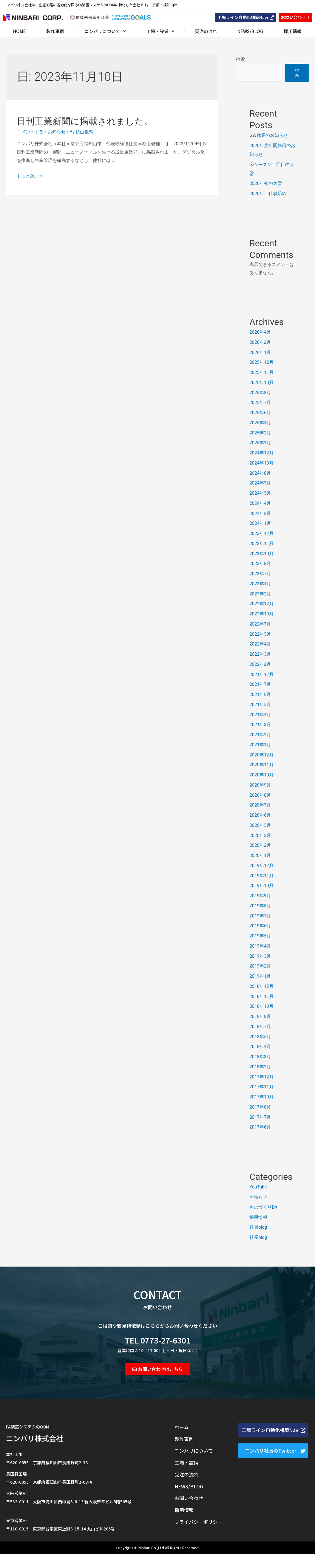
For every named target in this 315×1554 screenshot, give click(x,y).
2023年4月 (260, 583)
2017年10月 (261, 1097)
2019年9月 (260, 895)
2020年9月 (260, 785)
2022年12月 (261, 603)
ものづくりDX (263, 1207)
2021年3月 (260, 724)
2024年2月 (260, 513)
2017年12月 (261, 1077)
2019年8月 (260, 905)
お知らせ (57, 131)
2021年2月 (260, 734)
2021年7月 (260, 684)
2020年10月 (261, 775)
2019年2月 (260, 966)
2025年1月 (260, 442)
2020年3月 (260, 835)
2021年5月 (260, 704)
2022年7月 (260, 624)
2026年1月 (260, 352)
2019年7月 (260, 916)
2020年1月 (260, 855)
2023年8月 (260, 563)
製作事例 (55, 31)
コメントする (30, 131)
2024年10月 (261, 463)
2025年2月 (260, 433)
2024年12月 (261, 453)
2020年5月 (260, 825)
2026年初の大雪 (265, 183)
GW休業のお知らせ (268, 135)
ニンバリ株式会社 (34, 1438)
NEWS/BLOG (250, 31)
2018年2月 (260, 1066)
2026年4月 (260, 332)
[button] (245, 17)
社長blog (258, 1237)
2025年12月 (261, 362)
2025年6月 (260, 412)
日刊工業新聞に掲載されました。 (85, 121)
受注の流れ (206, 31)
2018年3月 (260, 1056)
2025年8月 (260, 392)
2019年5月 (260, 936)
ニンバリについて (105, 31)
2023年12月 (261, 533)
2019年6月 (260, 925)
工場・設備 (160, 31)
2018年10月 (261, 1006)
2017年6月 (260, 1127)
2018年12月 (261, 986)
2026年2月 (260, 342)
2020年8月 (260, 795)
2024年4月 (260, 503)
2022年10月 (261, 614)
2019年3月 (260, 956)
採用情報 (293, 31)
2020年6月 (260, 815)
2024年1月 (260, 523)
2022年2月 (260, 664)
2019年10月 (261, 885)
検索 (240, 59)
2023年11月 (261, 543)
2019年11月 (261, 875)
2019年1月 (260, 976)
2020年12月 (261, 755)
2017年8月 (260, 1107)
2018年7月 (260, 1026)
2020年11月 (261, 764)
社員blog (258, 1227)
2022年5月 (260, 634)
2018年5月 (260, 1036)
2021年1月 (260, 744)
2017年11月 (261, 1086)
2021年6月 (260, 694)
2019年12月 (261, 865)
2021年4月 (260, 714)
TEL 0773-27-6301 (158, 1340)
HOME (19, 31)
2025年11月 (261, 372)
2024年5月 (260, 493)
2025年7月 (260, 402)
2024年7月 (260, 483)
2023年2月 (260, 594)
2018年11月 (261, 996)
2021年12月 (261, 674)
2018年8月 (260, 1016)
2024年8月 (260, 473)
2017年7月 (260, 1117)
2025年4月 (260, 422)
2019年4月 (260, 946)
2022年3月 (260, 654)
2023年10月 (261, 553)
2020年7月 (260, 805)
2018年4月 (260, 1046)
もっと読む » (29, 176)
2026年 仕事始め (267, 193)
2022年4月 (260, 644)
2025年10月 (261, 382)
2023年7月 (260, 573)
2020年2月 (260, 845)
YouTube (258, 1187)
